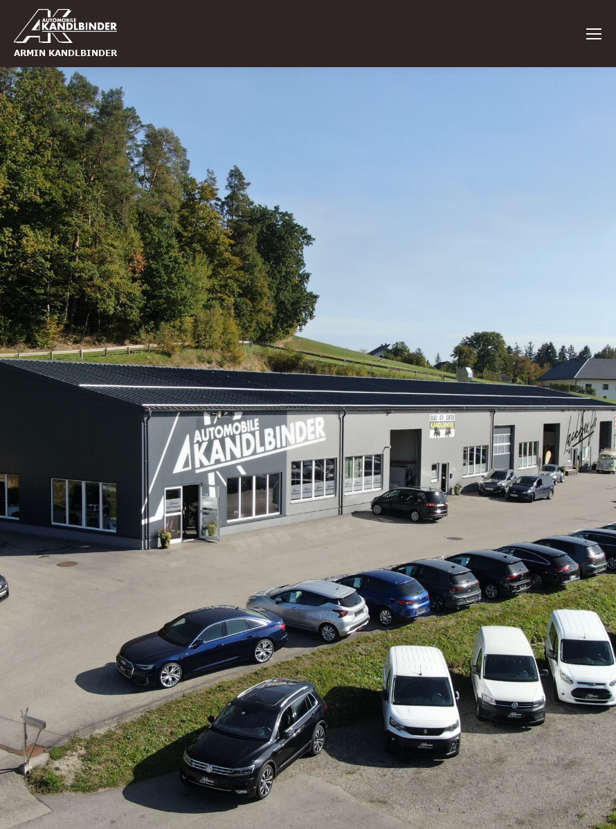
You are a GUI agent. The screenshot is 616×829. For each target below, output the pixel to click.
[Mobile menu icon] (594, 34)
